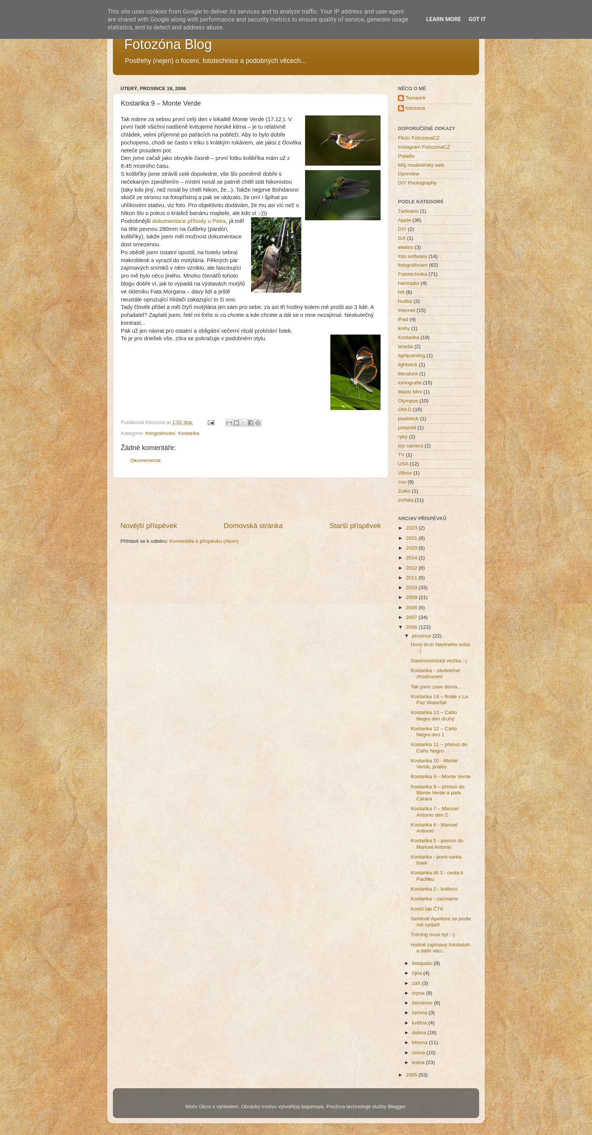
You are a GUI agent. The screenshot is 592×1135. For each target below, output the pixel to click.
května (420, 1023)
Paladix (406, 156)
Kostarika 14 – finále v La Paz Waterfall (439, 699)
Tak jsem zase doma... (436, 687)
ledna (419, 1062)
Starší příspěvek (355, 526)
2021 (412, 538)
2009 (412, 597)
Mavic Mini (410, 392)
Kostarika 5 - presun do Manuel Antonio (437, 843)
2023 (412, 528)
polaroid (407, 427)
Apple (404, 220)
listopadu (423, 963)
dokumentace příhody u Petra (189, 221)
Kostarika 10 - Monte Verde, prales (434, 763)
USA (403, 464)
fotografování (160, 433)
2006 (412, 627)
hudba (405, 301)
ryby (403, 436)
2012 (412, 568)
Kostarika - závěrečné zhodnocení (435, 673)
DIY (402, 229)
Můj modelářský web (421, 165)
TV (401, 455)
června (420, 1012)
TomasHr (415, 98)
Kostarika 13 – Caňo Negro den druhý (434, 715)
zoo (402, 482)
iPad (403, 319)
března (420, 1042)
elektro (405, 247)
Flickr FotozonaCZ (418, 138)
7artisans (408, 211)
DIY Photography (417, 183)
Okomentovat (145, 460)
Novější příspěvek (148, 526)
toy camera (410, 445)
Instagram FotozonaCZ (424, 147)
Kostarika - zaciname (434, 899)
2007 (412, 617)
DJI (401, 238)
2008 (412, 607)
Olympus (408, 401)
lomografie (410, 383)
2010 (412, 587)
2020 (412, 548)
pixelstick (408, 418)
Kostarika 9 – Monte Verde (441, 776)
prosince (422, 636)
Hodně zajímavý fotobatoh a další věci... (440, 948)
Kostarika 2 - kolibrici (434, 889)
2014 (412, 558)
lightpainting (411, 355)
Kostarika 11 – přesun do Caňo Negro (439, 747)
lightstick (408, 364)
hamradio (408, 283)
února (419, 1052)
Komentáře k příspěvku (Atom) (204, 541)
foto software (412, 256)
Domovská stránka (253, 526)
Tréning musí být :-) (433, 934)
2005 (412, 1075)
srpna (419, 993)
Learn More (443, 19)
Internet (406, 310)
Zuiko (404, 491)
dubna (419, 1032)
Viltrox (405, 473)
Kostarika (188, 433)
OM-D (405, 409)
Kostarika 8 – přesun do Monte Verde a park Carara (438, 793)
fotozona (415, 108)
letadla (405, 346)
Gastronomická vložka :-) (439, 660)
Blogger (396, 1106)
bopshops (313, 1106)
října (417, 973)
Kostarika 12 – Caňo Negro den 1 (434, 731)
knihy (404, 328)
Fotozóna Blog (168, 44)
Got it (477, 19)
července (423, 1003)
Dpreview (408, 174)
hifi (401, 292)
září (417, 983)
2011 (412, 578)
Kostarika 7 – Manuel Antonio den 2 (435, 811)
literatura (408, 373)
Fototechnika (412, 274)
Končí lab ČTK (427, 909)
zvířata (405, 500)
